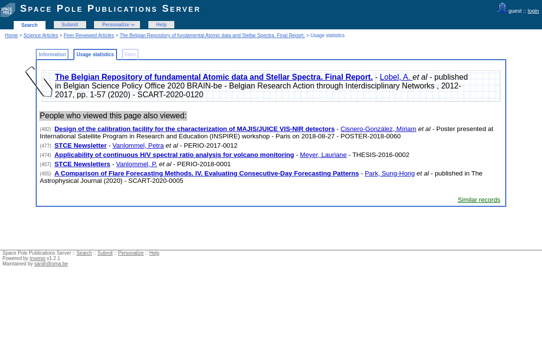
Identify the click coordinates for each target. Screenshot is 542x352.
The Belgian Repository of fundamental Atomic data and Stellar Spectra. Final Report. (212, 35)
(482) (46, 129)
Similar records (479, 199)
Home (11, 35)
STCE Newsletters (82, 164)
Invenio (38, 258)
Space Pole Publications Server (110, 8)
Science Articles (41, 35)
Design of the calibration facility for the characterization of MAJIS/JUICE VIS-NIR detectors (194, 128)
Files (130, 54)
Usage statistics (95, 54)
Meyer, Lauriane (323, 154)
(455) (46, 173)
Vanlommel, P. (136, 164)
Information (52, 54)
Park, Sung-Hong (390, 173)
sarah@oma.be (51, 263)
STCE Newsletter (80, 145)
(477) (46, 146)
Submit (70, 24)
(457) (46, 164)
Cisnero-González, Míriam (379, 128)
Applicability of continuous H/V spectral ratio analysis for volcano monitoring (174, 154)
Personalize (115, 24)
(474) (46, 155)
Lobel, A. (396, 77)
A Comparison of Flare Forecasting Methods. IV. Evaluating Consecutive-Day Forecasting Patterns (206, 173)
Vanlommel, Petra (138, 145)
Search (30, 25)
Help (161, 24)
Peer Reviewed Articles (89, 35)
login (533, 11)
